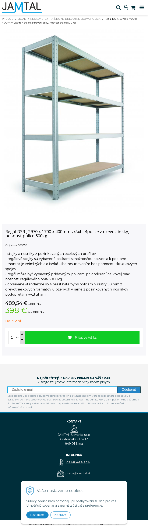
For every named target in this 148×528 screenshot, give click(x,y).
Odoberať (129, 389)
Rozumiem (37, 515)
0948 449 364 (78, 462)
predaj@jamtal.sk (78, 473)
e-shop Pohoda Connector (85, 523)
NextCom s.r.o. (111, 523)
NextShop (62, 523)
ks (17, 337)
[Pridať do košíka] (82, 337)
